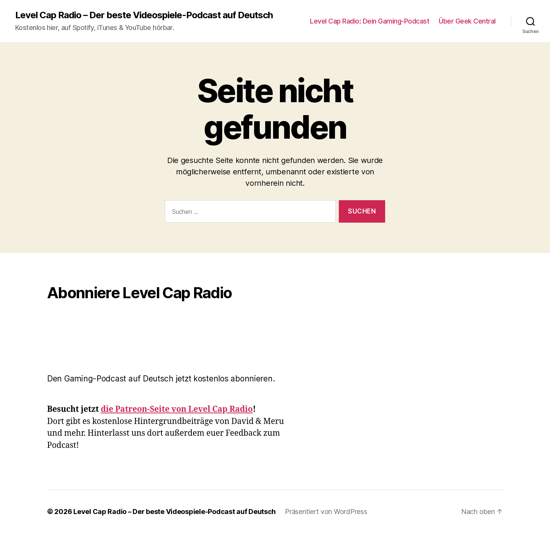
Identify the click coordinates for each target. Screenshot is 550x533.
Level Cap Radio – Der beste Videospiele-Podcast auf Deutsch (144, 15)
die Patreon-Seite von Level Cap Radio (177, 409)
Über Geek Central (467, 21)
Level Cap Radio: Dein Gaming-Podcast (369, 21)
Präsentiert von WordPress (326, 512)
